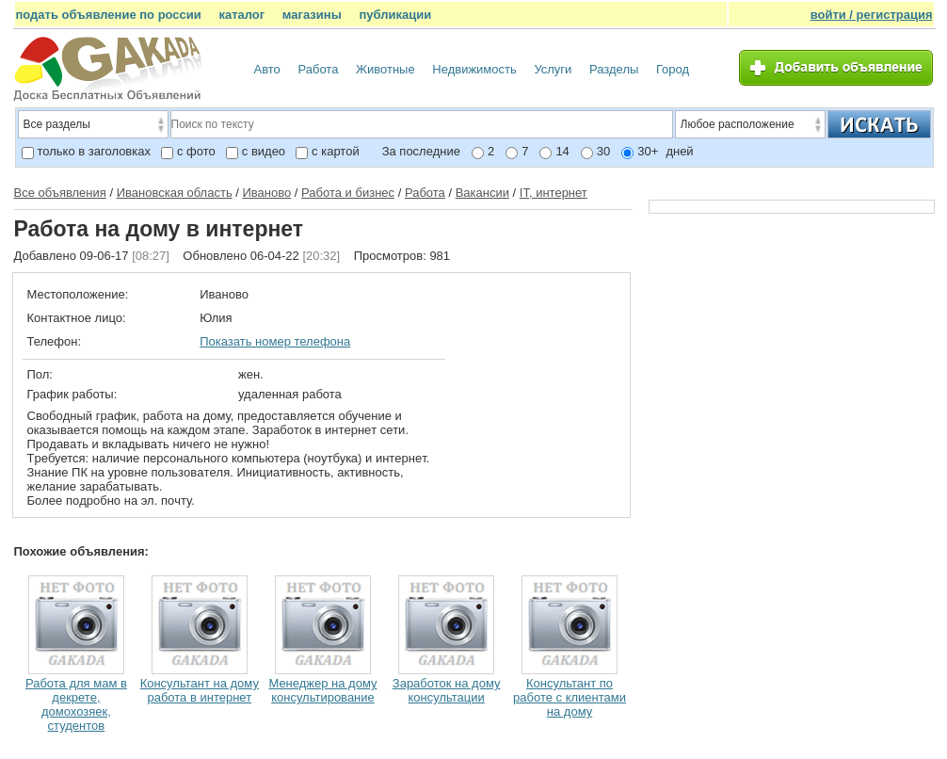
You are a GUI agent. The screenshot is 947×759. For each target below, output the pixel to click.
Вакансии (482, 193)
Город (672, 69)
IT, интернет (553, 193)
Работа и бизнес (347, 193)
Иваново (267, 193)
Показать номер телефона (275, 341)
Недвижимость (474, 69)
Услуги (552, 69)
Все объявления (60, 193)
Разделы (613, 69)
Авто (267, 69)
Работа (317, 69)
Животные (385, 69)
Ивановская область (175, 193)
